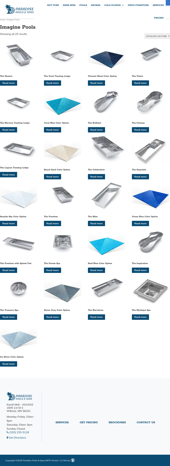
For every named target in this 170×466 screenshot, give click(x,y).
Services (158, 5)
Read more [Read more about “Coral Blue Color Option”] (52, 129)
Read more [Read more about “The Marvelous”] (96, 316)
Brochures (117, 422)
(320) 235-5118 (18, 432)
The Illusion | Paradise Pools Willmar (19, 9)
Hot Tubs (53, 5)
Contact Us (146, 422)
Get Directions (16, 437)
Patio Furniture (138, 5)
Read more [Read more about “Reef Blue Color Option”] (96, 270)
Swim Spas (69, 5)
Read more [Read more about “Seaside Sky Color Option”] (8, 223)
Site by (69, 460)
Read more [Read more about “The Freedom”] (52, 223)
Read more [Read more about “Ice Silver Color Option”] (8, 363)
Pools (83, 5)
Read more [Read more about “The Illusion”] (8, 82)
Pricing (159, 18)
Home (2, 19)
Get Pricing (89, 422)
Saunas (95, 5)
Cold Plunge (114, 5)
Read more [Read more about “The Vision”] (140, 82)
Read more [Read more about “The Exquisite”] (140, 176)
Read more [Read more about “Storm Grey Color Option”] (52, 316)
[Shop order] (157, 36)
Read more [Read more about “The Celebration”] (96, 176)
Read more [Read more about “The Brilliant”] (96, 129)
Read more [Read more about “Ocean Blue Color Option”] (140, 223)
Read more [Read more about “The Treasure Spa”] (8, 316)
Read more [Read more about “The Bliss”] (96, 223)
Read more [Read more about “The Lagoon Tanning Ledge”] (8, 174)
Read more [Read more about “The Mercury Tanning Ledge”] (8, 129)
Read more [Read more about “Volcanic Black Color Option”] (96, 82)
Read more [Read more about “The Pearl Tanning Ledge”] (52, 82)
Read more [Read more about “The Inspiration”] (140, 270)
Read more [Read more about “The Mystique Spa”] (140, 316)
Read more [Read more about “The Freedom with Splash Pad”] (8, 270)
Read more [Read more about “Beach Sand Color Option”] (52, 176)
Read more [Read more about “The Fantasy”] (140, 129)
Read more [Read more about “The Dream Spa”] (52, 270)
